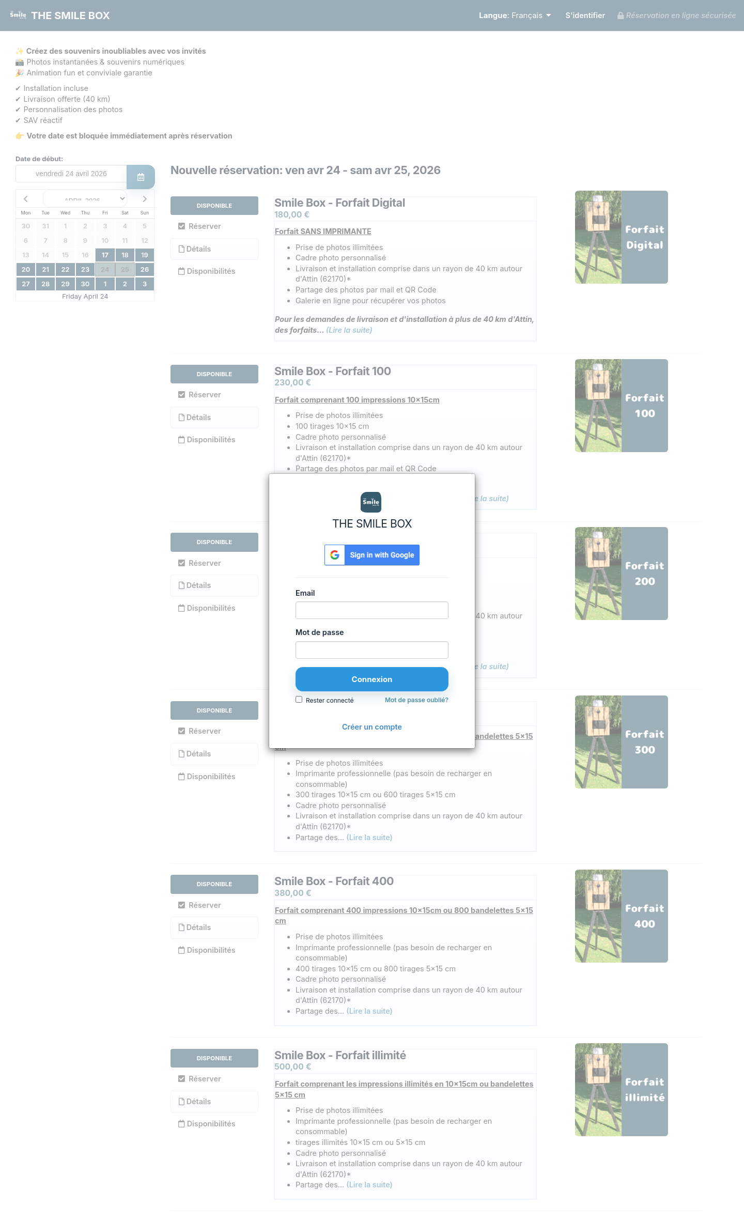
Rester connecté (329, 700)
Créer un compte (372, 726)
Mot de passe (320, 632)
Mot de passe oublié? (416, 700)
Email (305, 593)
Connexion (372, 679)
